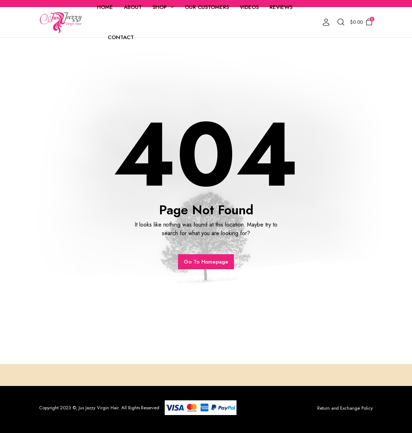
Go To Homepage (206, 262)
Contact (121, 37)
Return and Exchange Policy (345, 408)
